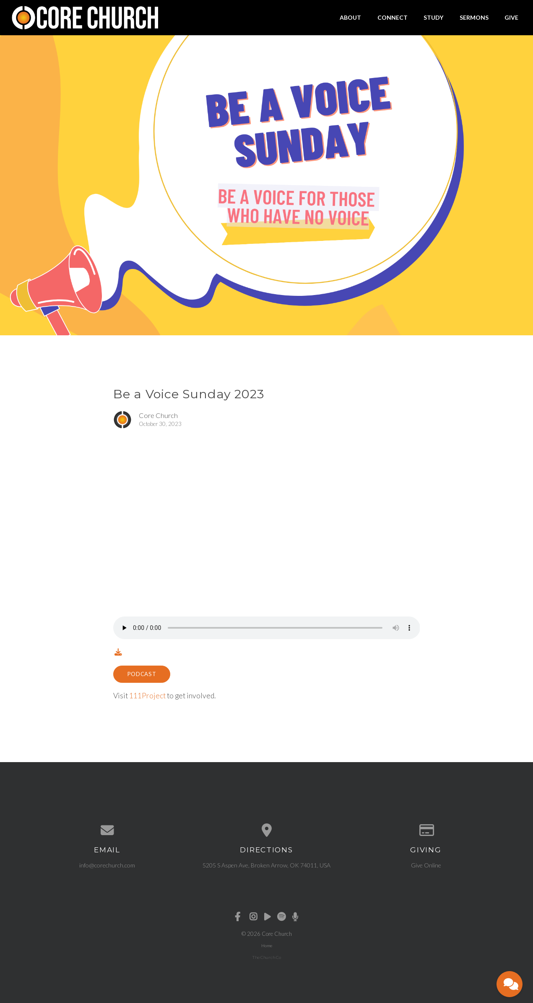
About (350, 17)
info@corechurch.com (107, 865)
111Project (147, 695)
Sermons (474, 17)
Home (266, 945)
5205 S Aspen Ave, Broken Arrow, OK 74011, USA (266, 865)
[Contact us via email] (107, 830)
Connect (392, 17)
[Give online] (426, 830)
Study (433, 17)
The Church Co (266, 957)
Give (511, 17)
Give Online (426, 865)
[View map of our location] (267, 830)
